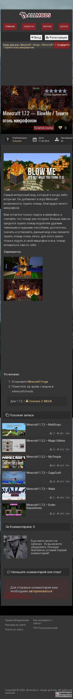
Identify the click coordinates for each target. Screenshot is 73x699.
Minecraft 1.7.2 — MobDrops (43, 424)
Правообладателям (17, 620)
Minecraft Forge (38, 381)
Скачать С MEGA (40, 401)
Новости (29, 26)
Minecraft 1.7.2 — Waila (40, 488)
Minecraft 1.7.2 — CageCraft (43, 472)
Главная (10, 26)
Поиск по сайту (14, 629)
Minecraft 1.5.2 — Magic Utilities (45, 440)
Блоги (64, 26)
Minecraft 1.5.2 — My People (43, 456)
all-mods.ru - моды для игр (41, 690)
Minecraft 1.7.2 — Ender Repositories (40, 506)
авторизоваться (40, 591)
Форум (47, 26)
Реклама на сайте (15, 624)
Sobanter (17, 141)
